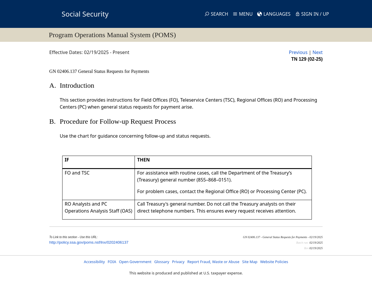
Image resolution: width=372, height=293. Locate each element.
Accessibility (94, 261)
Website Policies (274, 261)
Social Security (85, 14)
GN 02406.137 (63, 71)
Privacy (178, 261)
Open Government (135, 261)
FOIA (112, 261)
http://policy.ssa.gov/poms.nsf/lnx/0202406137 (88, 242)
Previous (298, 52)
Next (317, 52)
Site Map (249, 261)
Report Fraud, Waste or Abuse (213, 261)
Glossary (161, 261)
